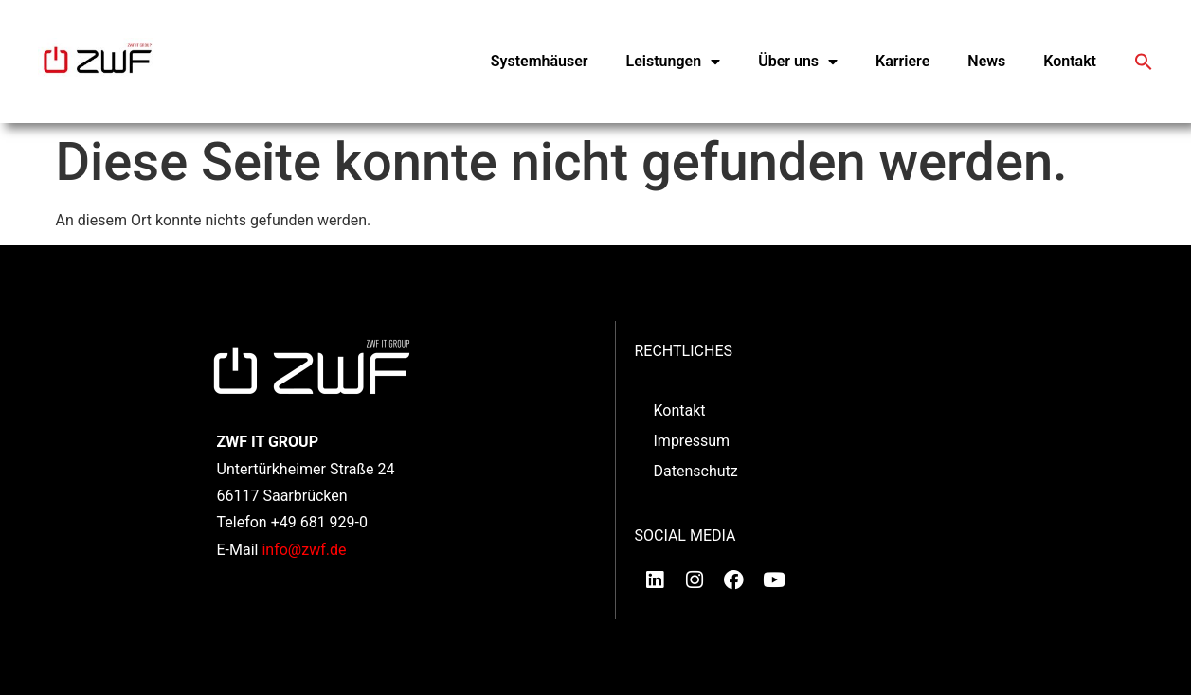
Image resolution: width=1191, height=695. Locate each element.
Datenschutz (696, 471)
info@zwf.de (304, 550)
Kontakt (1069, 61)
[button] (1143, 61)
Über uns (798, 62)
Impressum (692, 441)
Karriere (902, 61)
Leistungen (673, 62)
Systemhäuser (539, 61)
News (986, 61)
